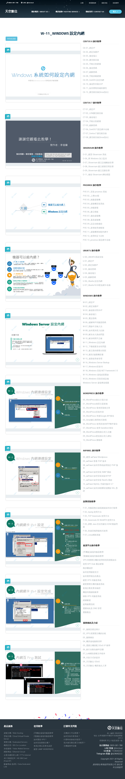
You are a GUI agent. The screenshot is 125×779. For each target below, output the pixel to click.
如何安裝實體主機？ (42, 743)
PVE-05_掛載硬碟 (90, 208)
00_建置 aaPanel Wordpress (95, 457)
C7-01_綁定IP (89, 109)
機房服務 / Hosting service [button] (68, 11)
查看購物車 (92, 3)
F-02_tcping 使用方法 (92, 512)
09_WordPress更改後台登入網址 (97, 436)
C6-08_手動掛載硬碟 (92, 76)
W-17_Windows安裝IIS (93, 366)
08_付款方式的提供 (91, 657)
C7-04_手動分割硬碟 (92, 121)
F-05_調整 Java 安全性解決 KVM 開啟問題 (100, 525)
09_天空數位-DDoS (91, 661)
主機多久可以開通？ (72, 733)
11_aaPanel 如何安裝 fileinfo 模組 (97, 480)
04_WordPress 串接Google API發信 (98, 416)
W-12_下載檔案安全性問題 (94, 346)
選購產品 (87, 612)
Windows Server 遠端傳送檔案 (96, 383)
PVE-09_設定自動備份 (92, 224)
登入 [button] (115, 11)
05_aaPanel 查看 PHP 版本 (94, 461)
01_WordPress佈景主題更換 (95, 404)
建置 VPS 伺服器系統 (92, 580)
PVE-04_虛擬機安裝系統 (93, 204)
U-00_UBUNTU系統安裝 (93, 257)
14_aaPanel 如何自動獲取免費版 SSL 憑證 (100, 489)
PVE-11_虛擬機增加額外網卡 (95, 232)
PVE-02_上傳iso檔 (91, 196)
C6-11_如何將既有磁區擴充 (95, 88)
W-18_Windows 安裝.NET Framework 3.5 (100, 370)
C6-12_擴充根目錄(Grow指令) (96, 92)
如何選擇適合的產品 (91, 576)
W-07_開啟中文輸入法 (92, 326)
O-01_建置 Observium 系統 (94, 154)
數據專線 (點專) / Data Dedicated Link (17, 765)
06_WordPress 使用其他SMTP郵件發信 (100, 424)
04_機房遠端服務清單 (92, 641)
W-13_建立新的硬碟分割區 (94, 350)
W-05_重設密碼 (89, 318)
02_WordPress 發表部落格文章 (96, 408)
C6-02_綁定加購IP (91, 52)
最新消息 (104, 3)
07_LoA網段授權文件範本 (94, 653)
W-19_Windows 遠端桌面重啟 (96, 375)
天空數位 (11, 11)
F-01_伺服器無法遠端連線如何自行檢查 (100, 508)
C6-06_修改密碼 (90, 68)
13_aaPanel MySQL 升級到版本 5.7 (98, 484)
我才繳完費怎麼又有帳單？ (75, 743)
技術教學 (116, 3)
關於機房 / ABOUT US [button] (40, 11)
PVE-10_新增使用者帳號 (93, 228)
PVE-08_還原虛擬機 (91, 220)
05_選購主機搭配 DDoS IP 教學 (96, 645)
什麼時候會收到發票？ (73, 739)
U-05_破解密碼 (89, 277)
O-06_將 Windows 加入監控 (95, 158)
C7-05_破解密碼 (90, 125)
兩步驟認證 (88, 568)
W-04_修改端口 (89, 314)
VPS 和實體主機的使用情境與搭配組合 (99, 560)
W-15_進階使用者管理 (92, 358)
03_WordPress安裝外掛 (93, 412)
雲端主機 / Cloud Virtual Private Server (16, 737)
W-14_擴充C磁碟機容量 (93, 354)
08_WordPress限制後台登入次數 (97, 432)
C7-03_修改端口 (90, 117)
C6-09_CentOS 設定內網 (93, 80)
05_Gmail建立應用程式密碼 (95, 420)
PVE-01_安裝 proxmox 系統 (95, 192)
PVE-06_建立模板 (90, 212)
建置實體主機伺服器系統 (93, 584)
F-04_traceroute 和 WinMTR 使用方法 (99, 520)
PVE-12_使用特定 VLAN (93, 236)
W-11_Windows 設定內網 (94, 342)
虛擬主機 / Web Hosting (13, 733)
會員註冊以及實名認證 (43, 746)
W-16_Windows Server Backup (96, 362)
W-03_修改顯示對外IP (92, 310)
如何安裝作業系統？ (72, 736)
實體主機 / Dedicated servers (15, 742)
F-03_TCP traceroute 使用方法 (96, 516)
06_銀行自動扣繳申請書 (93, 649)
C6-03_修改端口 (90, 56)
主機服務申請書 (70, 746)
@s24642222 (116, 754)
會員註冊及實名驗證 (91, 588)
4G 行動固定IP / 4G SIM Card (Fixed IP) (15, 759)
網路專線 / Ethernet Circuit (14, 752)
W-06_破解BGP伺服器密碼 (94, 322)
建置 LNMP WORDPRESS (43, 749)
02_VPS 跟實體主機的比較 (94, 633)
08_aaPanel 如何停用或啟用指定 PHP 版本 (100, 466)
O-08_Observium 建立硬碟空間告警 (98, 166)
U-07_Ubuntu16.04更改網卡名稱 (96, 285)
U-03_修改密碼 (89, 269)
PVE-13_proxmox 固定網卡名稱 (96, 240)
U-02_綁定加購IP (90, 265)
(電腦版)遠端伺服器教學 (93, 556)
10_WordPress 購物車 (92, 440)
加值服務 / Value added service (16, 749)
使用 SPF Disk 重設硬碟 (93, 564)
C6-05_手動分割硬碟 (92, 64)
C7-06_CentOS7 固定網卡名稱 (96, 129)
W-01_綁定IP (88, 302)
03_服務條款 (88, 637)
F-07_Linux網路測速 (91, 535)
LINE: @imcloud (27, 2)
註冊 (82, 3)
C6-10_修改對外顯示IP (93, 84)
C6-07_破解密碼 (90, 72)
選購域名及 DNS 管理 (92, 608)
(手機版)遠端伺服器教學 (93, 552)
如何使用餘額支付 (91, 572)
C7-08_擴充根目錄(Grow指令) (96, 137)
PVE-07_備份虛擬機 (91, 216)
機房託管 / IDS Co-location (15, 745)
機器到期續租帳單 (91, 592)
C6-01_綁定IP (89, 48)
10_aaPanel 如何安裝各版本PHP (97, 476)
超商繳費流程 (89, 604)
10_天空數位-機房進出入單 (94, 665)
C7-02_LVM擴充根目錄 (93, 113)
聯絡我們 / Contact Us (95, 11)
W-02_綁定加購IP (90, 306)
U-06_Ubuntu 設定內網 (92, 281)
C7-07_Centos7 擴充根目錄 (95, 133)
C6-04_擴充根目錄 (91, 60)
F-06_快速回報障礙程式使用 (95, 531)
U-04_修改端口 (89, 273)
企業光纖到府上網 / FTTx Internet (17, 755)
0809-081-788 (12, 2)
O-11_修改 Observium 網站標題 (96, 174)
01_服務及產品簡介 (91, 629)
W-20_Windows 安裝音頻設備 (96, 379)
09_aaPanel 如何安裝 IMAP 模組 (97, 472)
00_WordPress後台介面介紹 (95, 400)
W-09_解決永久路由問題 (93, 334)
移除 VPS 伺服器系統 (92, 596)
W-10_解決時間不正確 (92, 338)
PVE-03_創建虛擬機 (91, 200)
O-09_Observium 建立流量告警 (96, 170)
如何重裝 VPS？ (40, 739)
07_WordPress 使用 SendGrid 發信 (98, 428)
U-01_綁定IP (88, 261)
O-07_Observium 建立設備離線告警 (98, 162)
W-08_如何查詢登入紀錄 (93, 330)
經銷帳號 (87, 600)
